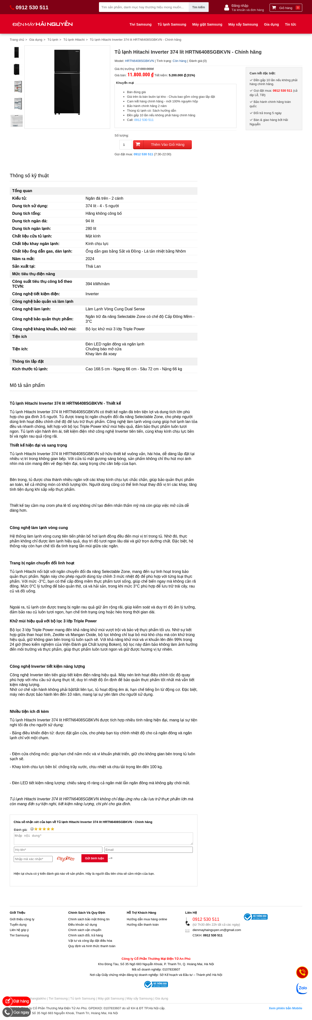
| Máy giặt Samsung (109, 1000)
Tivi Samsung (140, 24)
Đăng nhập (240, 6)
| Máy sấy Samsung (138, 1000)
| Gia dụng (160, 1000)
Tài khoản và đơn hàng (248, 10)
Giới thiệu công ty (22, 921)
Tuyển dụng (18, 927)
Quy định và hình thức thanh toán (91, 948)
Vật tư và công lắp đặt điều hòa (90, 943)
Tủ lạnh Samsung (172, 24)
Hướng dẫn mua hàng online (147, 921)
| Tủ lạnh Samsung (81, 1000)
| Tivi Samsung (57, 1000)
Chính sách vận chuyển (84, 932)
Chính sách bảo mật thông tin (88, 921)
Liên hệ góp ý (19, 932)
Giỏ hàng (286, 7)
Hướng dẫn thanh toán (143, 927)
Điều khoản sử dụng (82, 927)
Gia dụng (271, 24)
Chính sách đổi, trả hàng (85, 937)
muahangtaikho (35, 1000)
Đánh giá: (196, 61)
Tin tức (290, 24)
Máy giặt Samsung (207, 24)
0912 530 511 (144, 120)
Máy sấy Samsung (243, 24)
